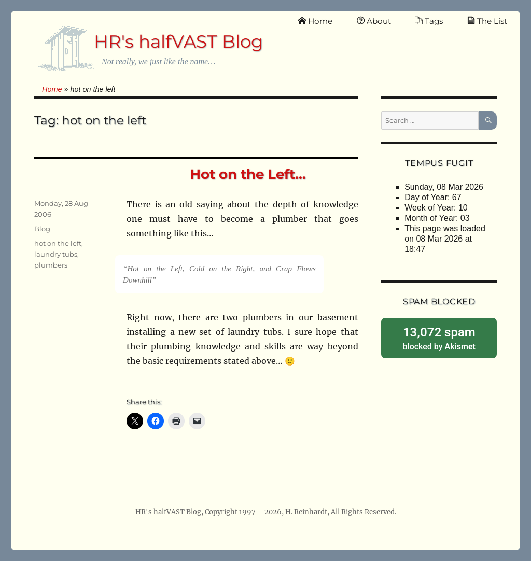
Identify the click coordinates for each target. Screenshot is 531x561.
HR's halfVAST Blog (178, 41)
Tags (429, 21)
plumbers (50, 265)
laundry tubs (55, 254)
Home (315, 21)
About (374, 21)
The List (487, 21)
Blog (42, 229)
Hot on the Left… (248, 174)
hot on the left (57, 243)
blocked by (439, 338)
